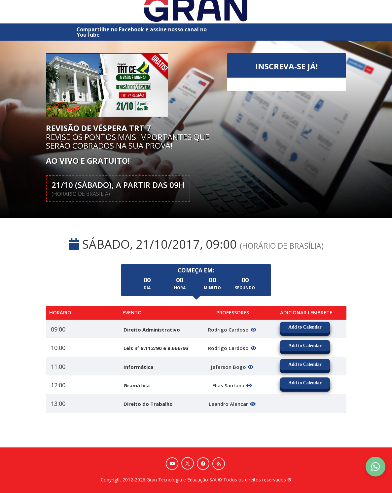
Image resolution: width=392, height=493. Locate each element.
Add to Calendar (304, 327)
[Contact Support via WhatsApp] (375, 466)
